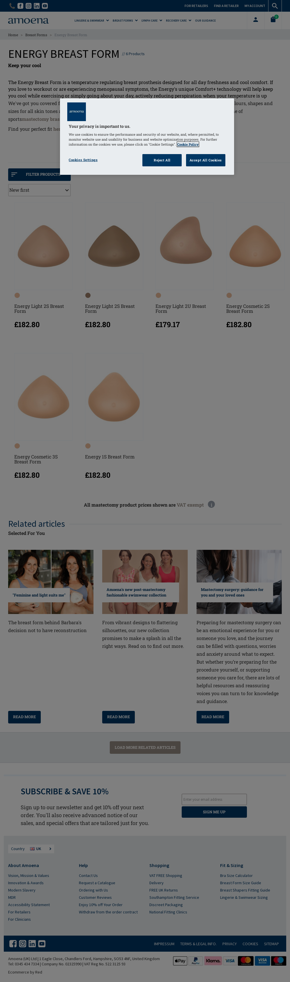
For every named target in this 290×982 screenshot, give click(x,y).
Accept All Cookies (206, 160)
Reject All (162, 160)
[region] (147, 136)
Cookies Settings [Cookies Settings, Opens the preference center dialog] (83, 160)
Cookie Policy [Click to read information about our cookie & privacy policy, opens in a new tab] (188, 144)
